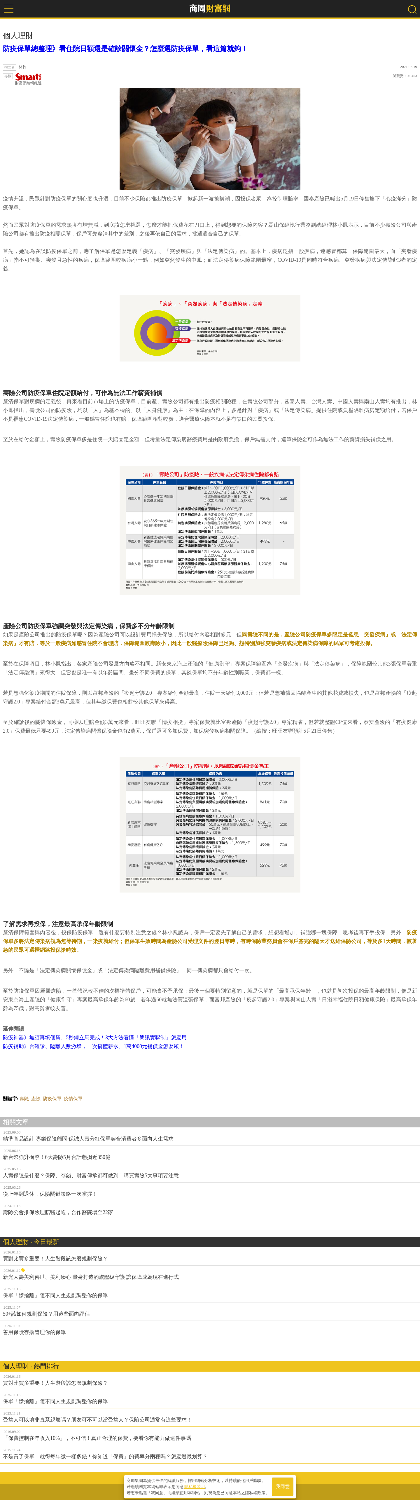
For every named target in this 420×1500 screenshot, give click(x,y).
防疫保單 (52, 1098)
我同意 (283, 1485)
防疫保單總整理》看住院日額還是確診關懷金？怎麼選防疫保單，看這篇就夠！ (125, 49)
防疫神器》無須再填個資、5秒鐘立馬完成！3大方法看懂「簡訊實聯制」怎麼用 (95, 1037)
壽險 (24, 1098)
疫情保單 (73, 1098)
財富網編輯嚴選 (28, 79)
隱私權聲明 (194, 1485)
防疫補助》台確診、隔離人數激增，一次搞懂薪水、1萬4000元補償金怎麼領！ (93, 1046)
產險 (36, 1098)
